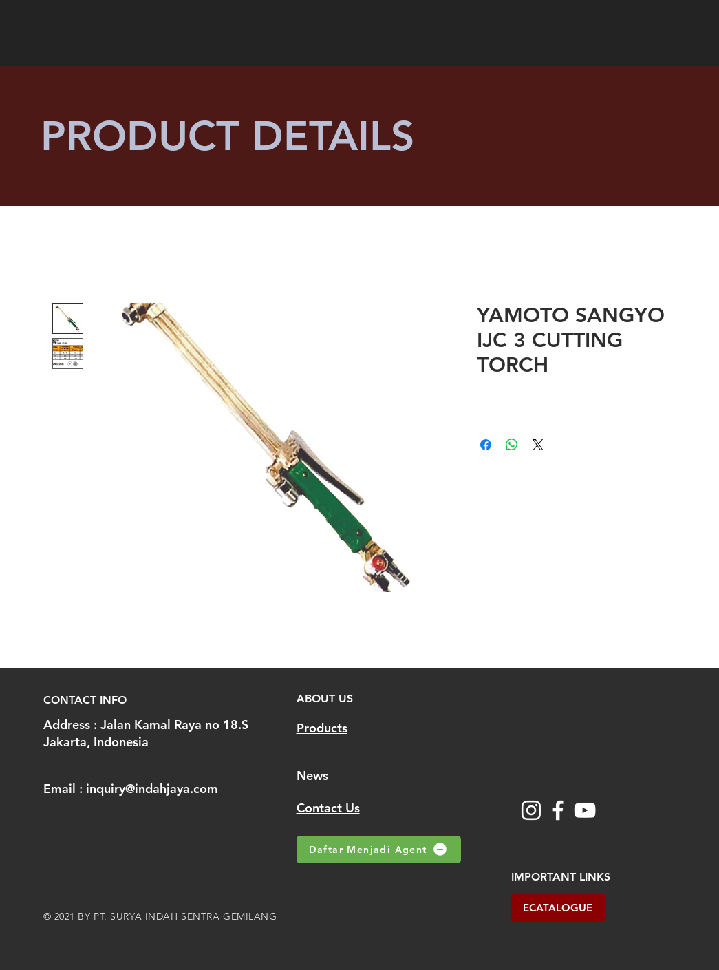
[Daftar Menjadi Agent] (379, 849)
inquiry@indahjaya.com (152, 789)
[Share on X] (538, 444)
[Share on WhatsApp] (512, 444)
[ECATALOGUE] (558, 908)
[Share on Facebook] (485, 444)
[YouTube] (585, 810)
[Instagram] (531, 810)
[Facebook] (558, 810)
